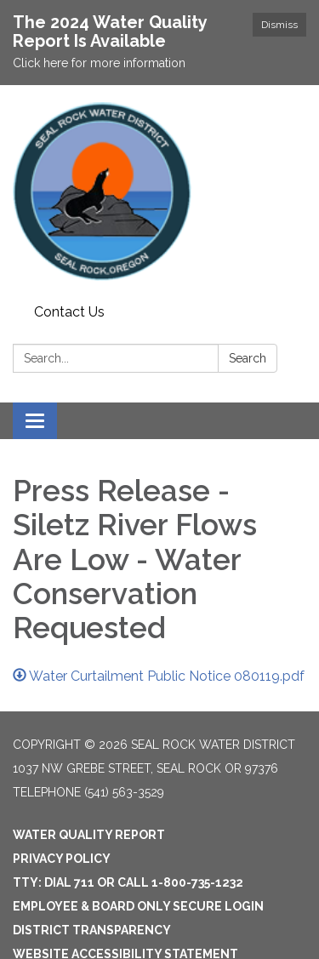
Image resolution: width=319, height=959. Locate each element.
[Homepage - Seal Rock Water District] (159, 191)
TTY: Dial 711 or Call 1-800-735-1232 (128, 882)
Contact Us (69, 312)
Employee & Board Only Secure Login (138, 906)
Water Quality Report (89, 835)
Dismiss (279, 25)
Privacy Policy (62, 858)
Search (247, 358)
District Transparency (92, 930)
